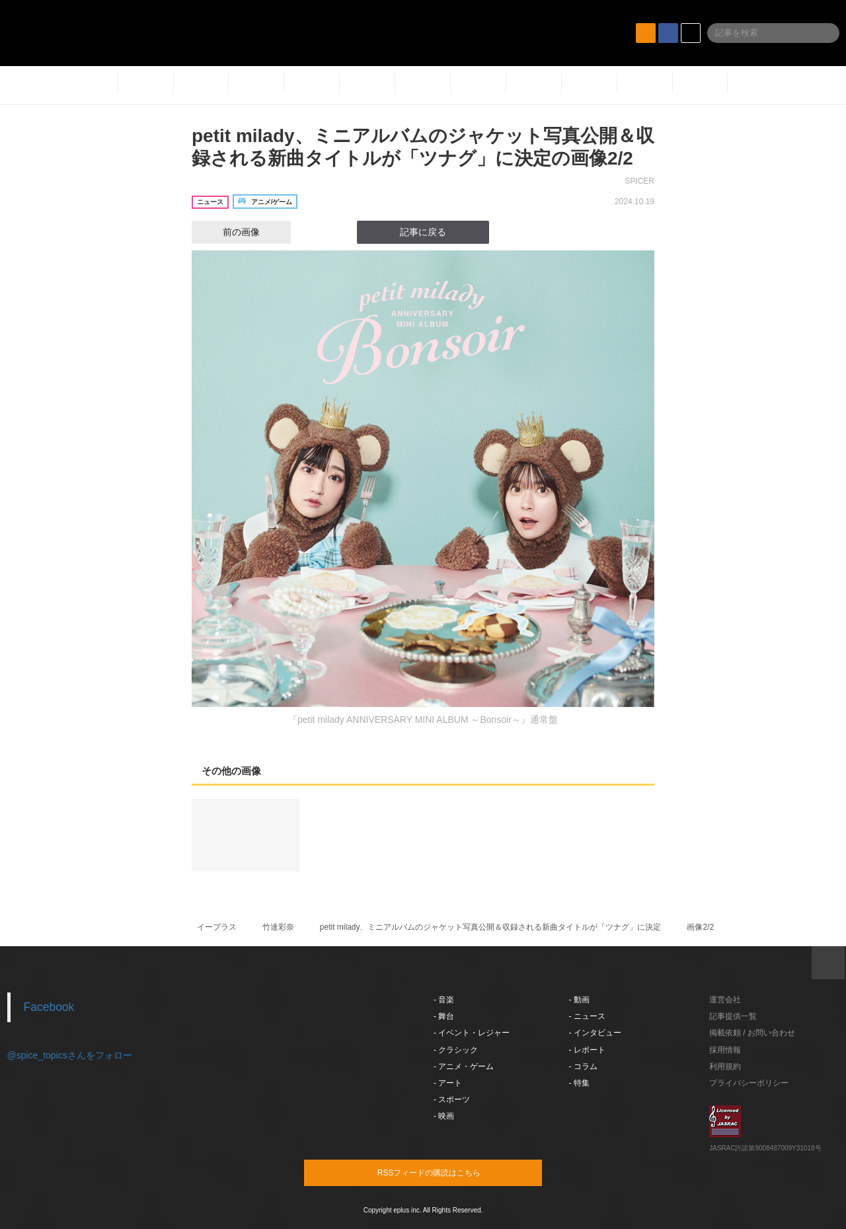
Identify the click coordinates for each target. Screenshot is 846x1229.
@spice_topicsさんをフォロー (69, 1055)
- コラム (583, 1066)
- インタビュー (595, 1032)
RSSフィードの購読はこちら (448, 1172)
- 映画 (444, 1116)
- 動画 (579, 999)
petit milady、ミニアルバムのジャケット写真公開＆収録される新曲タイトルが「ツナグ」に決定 (491, 927)
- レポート (587, 1050)
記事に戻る (423, 232)
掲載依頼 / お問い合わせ (752, 1032)
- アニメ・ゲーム (464, 1066)
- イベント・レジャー (472, 1032)
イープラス (217, 927)
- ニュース (587, 1016)
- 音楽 (444, 999)
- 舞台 (444, 1016)
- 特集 (579, 1083)
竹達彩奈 (278, 927)
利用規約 (725, 1066)
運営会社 (725, 999)
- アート (448, 1083)
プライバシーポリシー (748, 1083)
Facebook (49, 1007)
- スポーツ (452, 1099)
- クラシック (456, 1050)
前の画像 (229, 232)
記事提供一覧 (733, 1016)
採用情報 (725, 1050)
